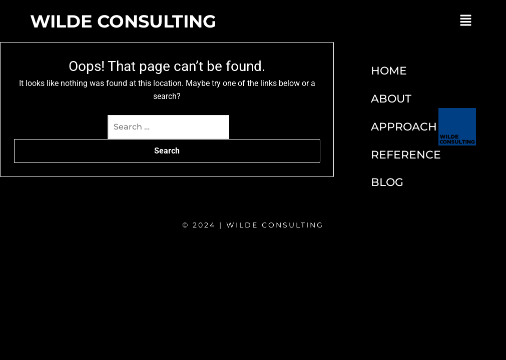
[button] (466, 21)
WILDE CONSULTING (123, 21)
